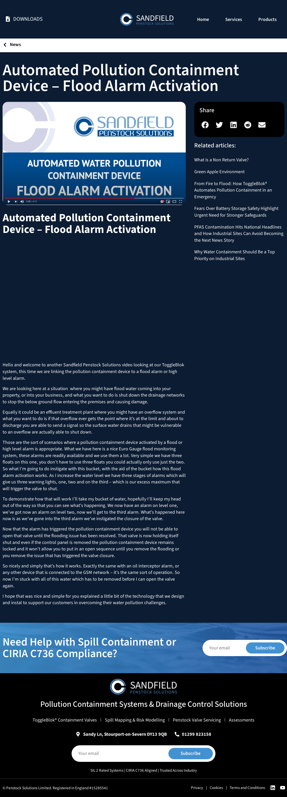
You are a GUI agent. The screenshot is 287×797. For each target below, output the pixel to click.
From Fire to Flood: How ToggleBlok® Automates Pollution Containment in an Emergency (233, 190)
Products (267, 19)
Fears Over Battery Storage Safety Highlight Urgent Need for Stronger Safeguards (236, 211)
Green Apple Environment (219, 171)
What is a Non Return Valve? (221, 159)
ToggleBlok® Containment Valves (65, 720)
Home (203, 19)
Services (233, 19)
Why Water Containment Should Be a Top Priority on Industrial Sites (234, 255)
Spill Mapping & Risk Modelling (135, 720)
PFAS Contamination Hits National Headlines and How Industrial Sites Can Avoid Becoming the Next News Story (238, 234)
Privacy (197, 788)
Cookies (216, 788)
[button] (205, 125)
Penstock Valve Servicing (197, 720)
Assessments (241, 720)
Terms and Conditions (247, 788)
